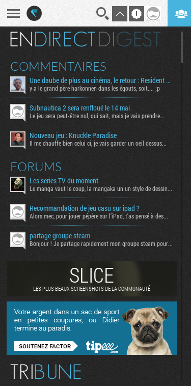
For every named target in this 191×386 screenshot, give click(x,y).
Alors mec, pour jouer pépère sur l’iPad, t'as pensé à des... (99, 215)
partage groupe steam (60, 236)
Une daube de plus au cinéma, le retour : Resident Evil (101, 80)
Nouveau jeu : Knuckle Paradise (73, 135)
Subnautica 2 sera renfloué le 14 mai (80, 108)
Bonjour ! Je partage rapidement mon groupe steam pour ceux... (101, 243)
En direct (52, 39)
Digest (129, 39)
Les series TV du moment (64, 181)
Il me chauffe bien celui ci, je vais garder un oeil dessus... (98, 143)
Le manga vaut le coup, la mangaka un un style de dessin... (101, 188)
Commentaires (58, 66)
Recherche (103, 13)
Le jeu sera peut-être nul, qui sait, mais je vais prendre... (97, 115)
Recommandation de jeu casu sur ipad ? (85, 208)
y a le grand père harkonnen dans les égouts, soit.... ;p (95, 88)
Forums (36, 166)
